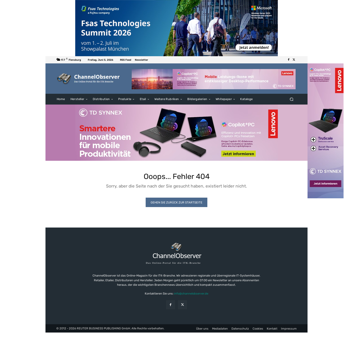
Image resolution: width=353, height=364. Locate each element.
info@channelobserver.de (191, 295)
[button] (291, 99)
